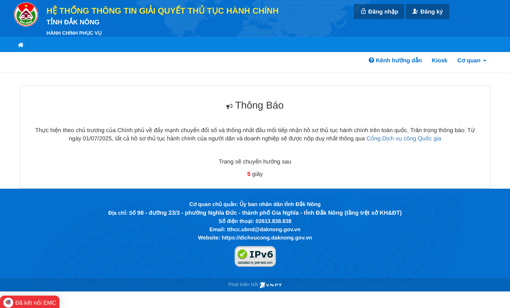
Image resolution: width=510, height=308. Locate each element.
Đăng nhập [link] (379, 11)
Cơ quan (472, 60)
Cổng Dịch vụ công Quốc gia (403, 138)
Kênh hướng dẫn (395, 60)
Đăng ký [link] (427, 11)
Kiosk (440, 60)
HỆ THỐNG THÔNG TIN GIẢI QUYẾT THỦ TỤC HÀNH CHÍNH (163, 11)
